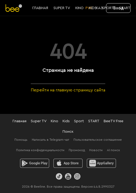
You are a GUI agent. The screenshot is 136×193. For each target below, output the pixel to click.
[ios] (68, 163)
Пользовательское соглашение (97, 139)
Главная (19, 121)
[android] (34, 163)
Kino (54, 121)
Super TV (38, 121)
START (93, 121)
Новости (96, 150)
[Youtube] (68, 176)
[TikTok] (59, 176)
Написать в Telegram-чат (50, 139)
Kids (66, 121)
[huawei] (101, 163)
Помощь (21, 139)
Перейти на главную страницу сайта (68, 90)
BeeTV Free (113, 121)
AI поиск (113, 150)
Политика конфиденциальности (40, 150)
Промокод (77, 150)
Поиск (68, 131)
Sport (79, 121)
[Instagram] (77, 176)
